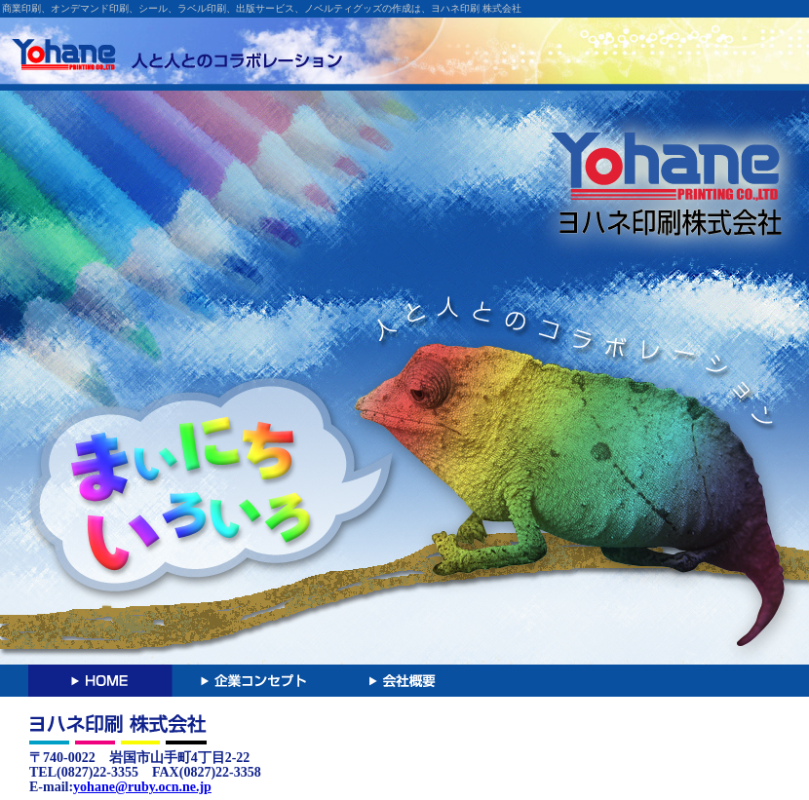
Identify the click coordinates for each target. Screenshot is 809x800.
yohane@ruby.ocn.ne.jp (142, 787)
